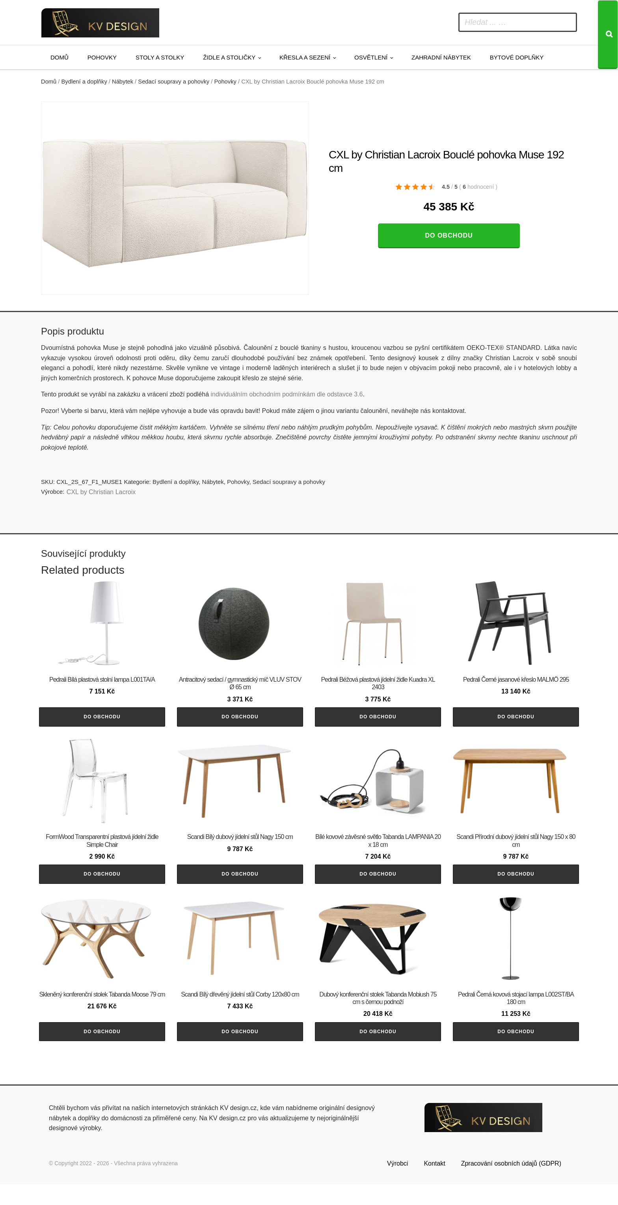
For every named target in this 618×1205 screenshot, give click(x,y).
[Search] (608, 34)
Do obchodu (449, 235)
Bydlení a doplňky (84, 81)
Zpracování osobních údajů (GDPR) (511, 1184)
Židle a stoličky (229, 57)
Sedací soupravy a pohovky (173, 81)
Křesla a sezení (304, 57)
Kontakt (434, 1184)
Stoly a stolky (160, 57)
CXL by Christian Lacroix (101, 492)
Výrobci (397, 1184)
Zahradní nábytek (441, 57)
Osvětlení (370, 57)
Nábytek (122, 81)
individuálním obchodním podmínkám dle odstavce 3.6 (286, 394)
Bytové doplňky (517, 57)
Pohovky (102, 57)
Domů (59, 57)
